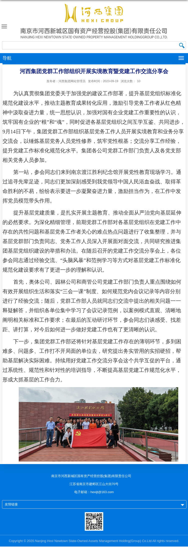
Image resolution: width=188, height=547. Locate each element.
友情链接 (11, 504)
